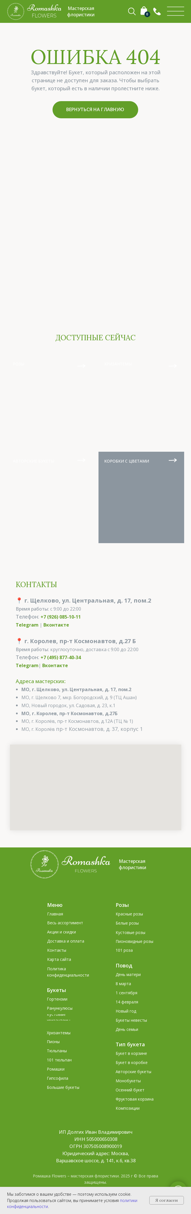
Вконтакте (56, 625)
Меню (55, 904)
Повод (124, 965)
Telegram (27, 625)
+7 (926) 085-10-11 (61, 617)
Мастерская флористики (132, 864)
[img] (175, 11)
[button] (157, 11)
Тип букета (130, 1044)
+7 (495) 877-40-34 (61, 657)
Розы (122, 904)
